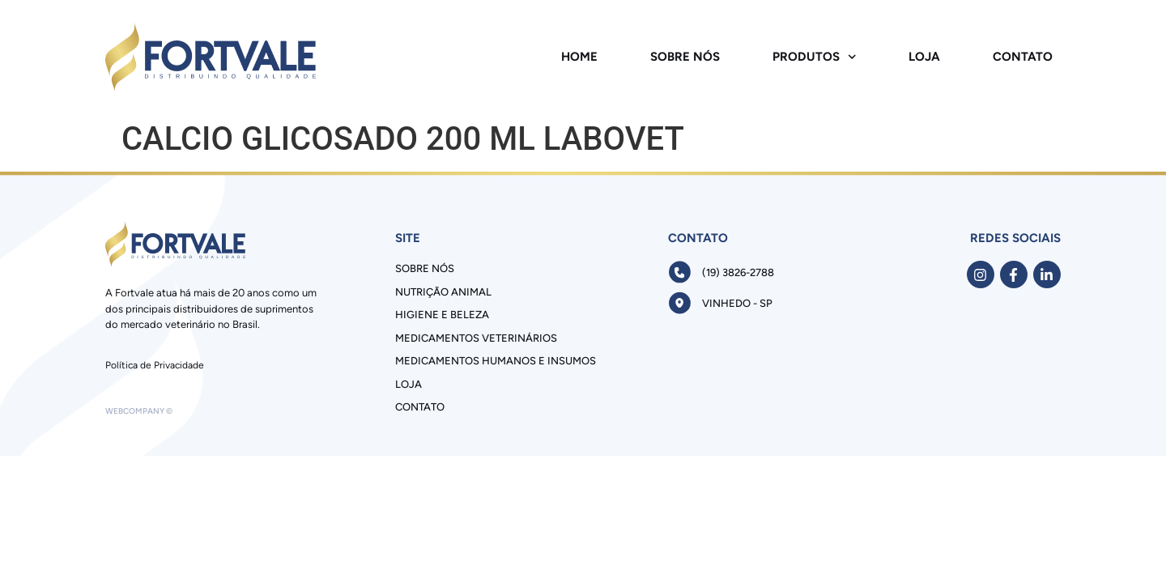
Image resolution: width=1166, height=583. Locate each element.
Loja (924, 56)
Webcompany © (138, 411)
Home (579, 56)
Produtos (814, 57)
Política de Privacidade (154, 365)
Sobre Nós (685, 56)
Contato (1023, 56)
